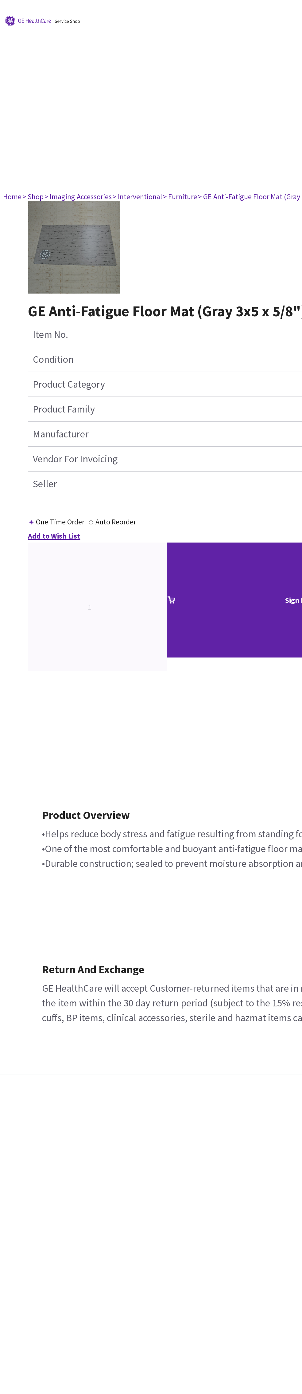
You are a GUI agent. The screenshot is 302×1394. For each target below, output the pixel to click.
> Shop (33, 196)
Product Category (69, 384)
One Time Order (60, 522)
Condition (53, 359)
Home (12, 196)
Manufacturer (61, 434)
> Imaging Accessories (78, 196)
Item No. (50, 334)
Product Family (64, 409)
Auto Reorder (115, 522)
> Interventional (137, 196)
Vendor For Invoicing (75, 459)
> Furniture (180, 196)
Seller (45, 484)
